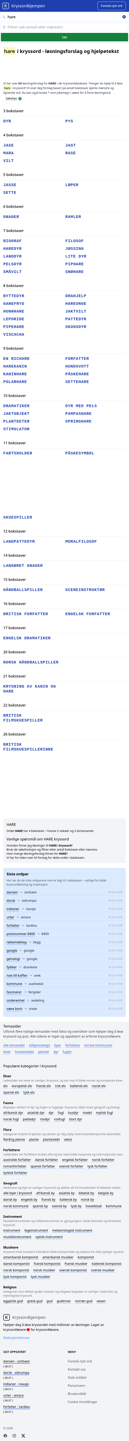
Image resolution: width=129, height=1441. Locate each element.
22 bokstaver (14, 705)
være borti (14, 1008)
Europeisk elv (22, 1086)
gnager (11, 217)
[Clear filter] (64, 27)
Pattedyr (29, 1119)
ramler (73, 217)
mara (8, 153)
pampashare (78, 413)
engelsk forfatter (87, 614)
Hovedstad (94, 1206)
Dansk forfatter (46, 1159)
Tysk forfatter (98, 1166)
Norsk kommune (16, 1206)
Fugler (67, 1051)
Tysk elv (29, 1092)
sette (10, 192)
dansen (12, 892)
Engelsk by (29, 1199)
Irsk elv (60, 1086)
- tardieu (16, 1406)
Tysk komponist (15, 1276)
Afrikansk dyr (13, 1112)
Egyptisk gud (13, 1301)
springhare (78, 421)
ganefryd (13, 303)
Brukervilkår (77, 1393)
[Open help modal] (20, 98)
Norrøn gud (83, 1301)
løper (72, 185)
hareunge (75, 303)
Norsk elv (99, 1086)
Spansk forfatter (42, 1166)
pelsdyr (12, 264)
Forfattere (72, 1045)
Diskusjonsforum (16, 1337)
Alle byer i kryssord (17, 1193)
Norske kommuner (98, 1045)
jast (70, 145)
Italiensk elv (79, 1086)
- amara (13, 1395)
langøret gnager (23, 565)
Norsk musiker (44, 1270)
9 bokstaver (13, 348)
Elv (5, 1086)
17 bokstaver (14, 627)
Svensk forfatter (71, 1166)
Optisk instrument (49, 1237)
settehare (77, 382)
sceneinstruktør (85, 590)
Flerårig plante (14, 1139)
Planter (43, 1051)
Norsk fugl (11, 1119)
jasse (10, 185)
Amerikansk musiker (57, 1257)
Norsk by (87, 1199)
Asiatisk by (67, 1193)
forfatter (13, 925)
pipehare (13, 327)
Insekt (87, 1112)
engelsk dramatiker (27, 638)
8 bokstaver (13, 285)
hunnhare (13, 311)
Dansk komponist (16, 1263)
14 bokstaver (14, 555)
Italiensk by (68, 1199)
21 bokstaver (14, 676)
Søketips (11, 98)
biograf (12, 241)
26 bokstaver (14, 734)
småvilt (12, 272)
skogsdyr (75, 327)
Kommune (113, 1206)
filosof (74, 241)
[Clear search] (124, 17)
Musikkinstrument (17, 1237)
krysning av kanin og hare (29, 689)
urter (10, 917)
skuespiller (17, 517)
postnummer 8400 (21, 934)
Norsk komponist (16, 1270)
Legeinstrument (36, 1230)
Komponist (86, 1257)
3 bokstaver (13, 110)
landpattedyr (19, 541)
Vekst (68, 1139)
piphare (74, 264)
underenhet (16, 1000)
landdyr (12, 256)
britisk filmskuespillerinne (28, 747)
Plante (34, 1139)
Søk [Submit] (64, 37)
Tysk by (76, 1206)
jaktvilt (75, 311)
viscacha (13, 334)
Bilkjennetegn (39, 1045)
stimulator (16, 429)
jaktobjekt (16, 413)
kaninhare (15, 374)
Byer (57, 1045)
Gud (50, 1301)
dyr (7, 121)
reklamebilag (17, 942)
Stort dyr (75, 1119)
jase (8, 145)
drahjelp (75, 296)
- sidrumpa (16, 1372)
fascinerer (14, 992)
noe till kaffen (17, 975)
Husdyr (73, 1112)
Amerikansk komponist (20, 1257)
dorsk (11, 900)
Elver (7, 1051)
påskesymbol (79, 453)
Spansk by (40, 1206)
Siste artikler (77, 1377)
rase (70, 153)
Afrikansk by (45, 1193)
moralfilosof (81, 541)
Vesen (101, 1301)
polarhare (15, 382)
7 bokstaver (13, 230)
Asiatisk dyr (36, 1112)
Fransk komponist (47, 1263)
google (12, 950)
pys (69, 121)
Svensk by (59, 1206)
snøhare (74, 272)
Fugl (61, 1112)
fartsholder (17, 453)
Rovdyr (45, 1119)
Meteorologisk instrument (72, 1230)
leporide (13, 319)
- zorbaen (16, 1361)
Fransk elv (43, 1086)
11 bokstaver (14, 442)
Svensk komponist (73, 1270)
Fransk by (48, 1199)
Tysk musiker (40, 1276)
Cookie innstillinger (82, 1402)
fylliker (12, 967)
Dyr (56, 1051)
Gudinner (64, 1301)
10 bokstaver (14, 395)
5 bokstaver (13, 174)
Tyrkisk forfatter (15, 1172)
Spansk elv (11, 1092)
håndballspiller (23, 590)
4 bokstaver (13, 135)
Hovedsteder (24, 1051)
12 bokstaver (14, 531)
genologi (13, 959)
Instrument (11, 1230)
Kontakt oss (77, 1369)
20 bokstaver (14, 651)
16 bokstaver (14, 603)
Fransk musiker (76, 1263)
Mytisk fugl (104, 1112)
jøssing (74, 248)
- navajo (16, 1384)
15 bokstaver (14, 579)
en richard (16, 358)
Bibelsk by (86, 1193)
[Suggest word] (111, 6)
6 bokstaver (13, 206)
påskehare (77, 374)
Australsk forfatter (17, 1159)
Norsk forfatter (103, 1159)
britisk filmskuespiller (23, 718)
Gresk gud (34, 1301)
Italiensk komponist (107, 1263)
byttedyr (13, 296)
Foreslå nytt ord (80, 1361)
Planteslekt (51, 1139)
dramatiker (16, 406)
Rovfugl (59, 1119)
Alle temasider (14, 1045)
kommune (14, 984)
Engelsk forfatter (75, 1159)
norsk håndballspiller (31, 662)
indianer (13, 909)
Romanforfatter (14, 1166)
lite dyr (75, 256)
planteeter (16, 421)
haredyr (12, 248)
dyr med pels (81, 406)
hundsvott (77, 366)
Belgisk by (105, 1193)
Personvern (76, 1385)
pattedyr (75, 319)
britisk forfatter (25, 614)
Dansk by (10, 1199)
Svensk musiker (103, 1270)
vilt (8, 161)
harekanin (15, 366)
